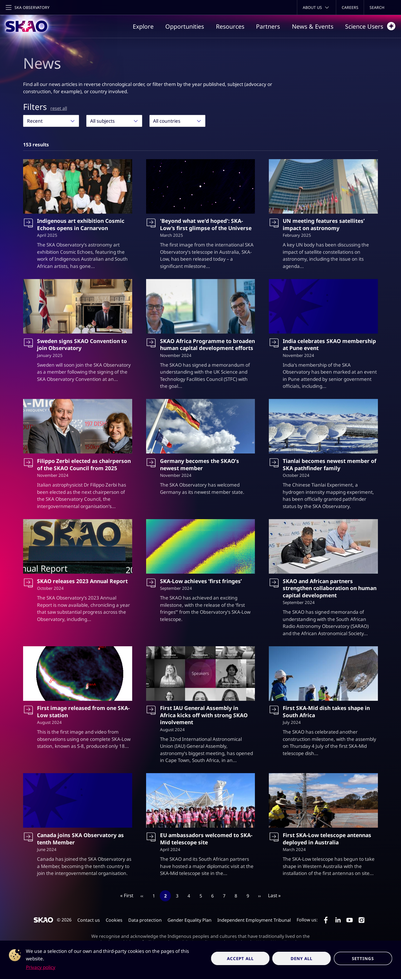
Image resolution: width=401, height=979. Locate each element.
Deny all (302, 958)
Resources (230, 26)
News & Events (312, 26)
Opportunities (184, 26)
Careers (350, 7)
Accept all (240, 958)
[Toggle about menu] (316, 7)
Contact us (88, 920)
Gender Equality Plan (189, 920)
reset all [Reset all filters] (58, 108)
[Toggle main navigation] (27, 7)
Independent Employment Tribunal (254, 920)
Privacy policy (40, 967)
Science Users (370, 26)
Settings (363, 958)
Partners (268, 26)
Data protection (145, 920)
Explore (143, 26)
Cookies (114, 920)
